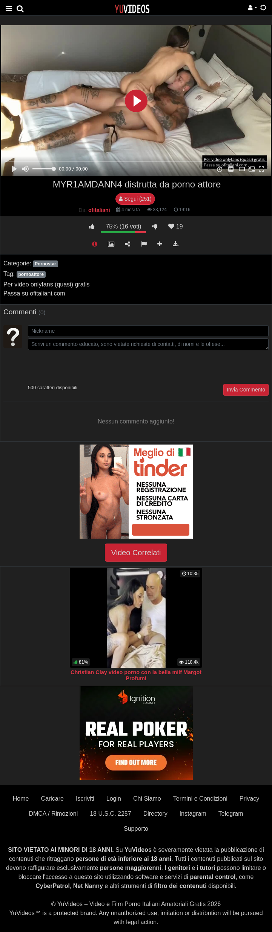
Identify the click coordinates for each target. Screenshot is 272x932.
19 (175, 226)
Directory (155, 813)
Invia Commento (246, 390)
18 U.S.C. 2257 (110, 813)
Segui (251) (135, 199)
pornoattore (30, 274)
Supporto (136, 828)
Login (113, 798)
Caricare (52, 798)
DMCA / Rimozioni (53, 813)
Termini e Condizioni (200, 798)
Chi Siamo (147, 798)
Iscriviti (85, 798)
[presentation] (85, 366)
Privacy (249, 798)
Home (21, 798)
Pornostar (45, 264)
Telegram (230, 813)
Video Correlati (136, 552)
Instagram (193, 813)
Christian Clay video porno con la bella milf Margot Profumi (136, 675)
